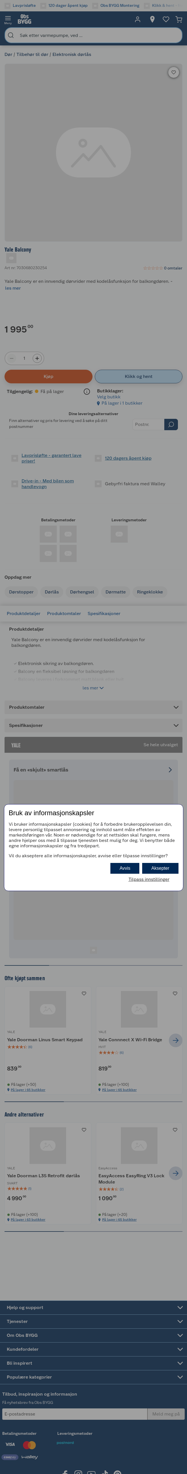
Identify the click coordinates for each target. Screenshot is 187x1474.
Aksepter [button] (160, 868)
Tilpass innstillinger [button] (149, 879)
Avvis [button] (124, 868)
